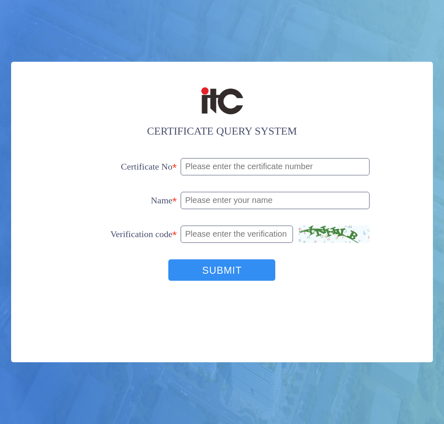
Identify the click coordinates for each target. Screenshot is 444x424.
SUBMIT (222, 270)
